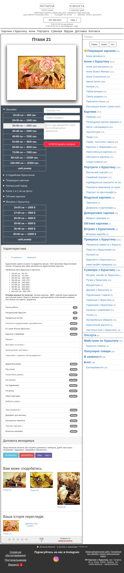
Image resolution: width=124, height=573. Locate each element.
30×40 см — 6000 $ (24, 223)
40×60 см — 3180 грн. (24, 136)
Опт (113, 44)
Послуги (90, 335)
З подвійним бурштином (20, 175)
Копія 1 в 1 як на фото (19, 191)
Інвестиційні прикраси (99, 264)
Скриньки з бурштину (98, 299)
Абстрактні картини (97, 156)
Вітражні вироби (96, 234)
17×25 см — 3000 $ (24, 213)
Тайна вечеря (94, 91)
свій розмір (24, 168)
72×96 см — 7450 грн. (24, 152)
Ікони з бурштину (96, 61)
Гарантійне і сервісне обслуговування (23, 355)
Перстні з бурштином (98, 249)
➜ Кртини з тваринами (67, 547)
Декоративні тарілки (99, 213)
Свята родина (94, 96)
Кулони (90, 254)
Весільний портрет (97, 172)
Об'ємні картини (15, 196)
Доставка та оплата (15, 345)
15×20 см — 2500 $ (24, 207)
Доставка (81, 31)
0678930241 (11, 455)
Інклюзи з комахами (98, 309)
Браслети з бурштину (99, 259)
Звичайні (11, 109)
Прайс (104, 44)
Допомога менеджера (18, 440)
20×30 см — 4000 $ (24, 218)
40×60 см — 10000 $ (24, 234)
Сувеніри (56, 31)
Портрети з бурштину (100, 167)
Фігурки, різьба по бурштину (103, 275)
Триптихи (91, 202)
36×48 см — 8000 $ (24, 228)
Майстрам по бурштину (101, 340)
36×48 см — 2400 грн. (24, 131)
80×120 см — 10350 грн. (24, 157)
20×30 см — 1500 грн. (24, 120)
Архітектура (93, 131)
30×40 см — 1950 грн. (24, 125)
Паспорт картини (42, 426)
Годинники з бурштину (99, 304)
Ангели (90, 86)
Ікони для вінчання (97, 66)
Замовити (31, 257)
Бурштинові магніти (98, 324)
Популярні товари (97, 351)
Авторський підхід (16, 185)
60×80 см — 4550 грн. (24, 147)
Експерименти (94, 367)
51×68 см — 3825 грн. (24, 141)
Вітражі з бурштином (99, 229)
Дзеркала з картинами (99, 207)
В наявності (16, 257)
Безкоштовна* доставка (17, 350)
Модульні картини (97, 197)
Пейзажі (91, 116)
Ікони (32, 31)
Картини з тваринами (98, 146)
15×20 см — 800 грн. (24, 115)
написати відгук (65, 541)
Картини (90, 111)
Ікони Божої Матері (97, 71)
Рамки (94, 44)
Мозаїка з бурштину (18, 201)
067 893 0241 (55, 20)
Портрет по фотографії (100, 192)
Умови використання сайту (97, 552)
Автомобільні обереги (99, 319)
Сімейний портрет (97, 177)
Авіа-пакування (42, 410)
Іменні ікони (93, 81)
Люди (89, 136)
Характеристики (14, 248)
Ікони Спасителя (96, 76)
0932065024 (27, 455)
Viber (74, 20)
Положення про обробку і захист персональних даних (104, 554)
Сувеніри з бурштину (99, 269)
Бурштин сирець (96, 345)
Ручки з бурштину (96, 279)
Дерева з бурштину (97, 289)
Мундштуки (93, 285)
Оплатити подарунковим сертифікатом (42, 323)
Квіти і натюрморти (97, 126)
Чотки (89, 314)
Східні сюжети (94, 161)
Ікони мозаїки (94, 56)
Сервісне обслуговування (15, 554)
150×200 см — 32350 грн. (24, 163)
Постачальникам (15, 560)
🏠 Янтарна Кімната (46, 547)
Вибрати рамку (13, 401)
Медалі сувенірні (96, 218)
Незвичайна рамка (42, 374)
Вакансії (15, 564)
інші (48, 455)
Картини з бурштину (14, 31)
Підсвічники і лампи (98, 294)
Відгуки (68, 31)
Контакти (94, 31)
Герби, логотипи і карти (100, 141)
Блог (87, 362)
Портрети (43, 31)
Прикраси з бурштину (100, 239)
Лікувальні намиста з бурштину (104, 244)
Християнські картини (99, 151)
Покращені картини (17, 180)
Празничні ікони (95, 101)
